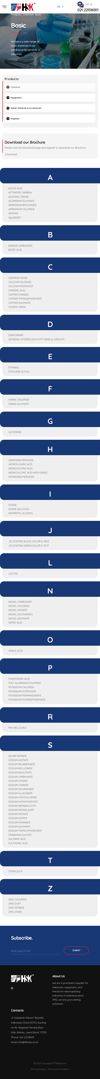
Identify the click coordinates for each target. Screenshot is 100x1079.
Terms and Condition (58, 1067)
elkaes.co (30, 1040)
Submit (76, 949)
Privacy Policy (38, 1067)
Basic (38, 14)
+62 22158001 (26, 1035)
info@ (21, 1040)
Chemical (28, 14)
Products (16, 14)
